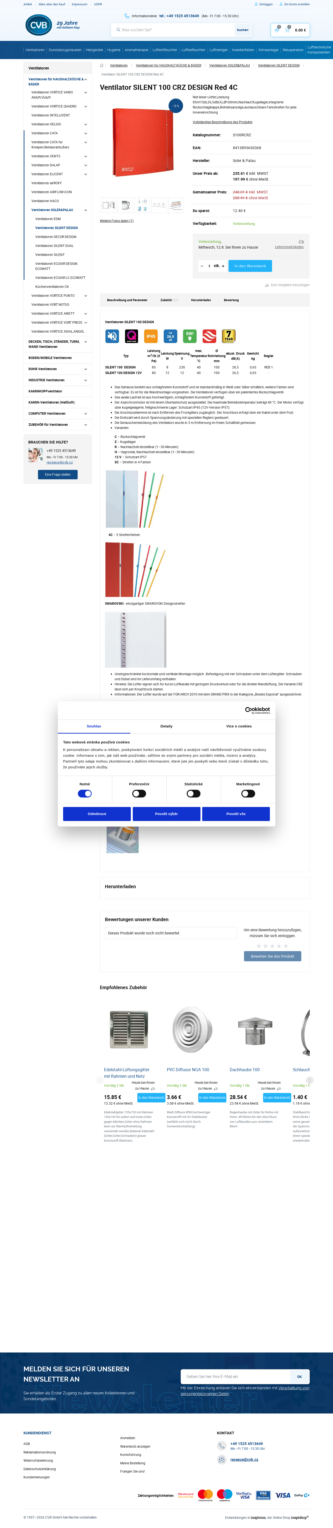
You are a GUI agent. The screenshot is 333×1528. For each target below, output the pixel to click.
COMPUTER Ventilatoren (47, 413)
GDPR (98, 4)
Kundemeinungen (36, 1477)
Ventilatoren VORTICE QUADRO (53, 106)
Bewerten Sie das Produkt (272, 956)
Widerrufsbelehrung (38, 1461)
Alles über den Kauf (52, 4)
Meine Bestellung (132, 1463)
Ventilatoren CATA (44, 133)
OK (299, 1377)
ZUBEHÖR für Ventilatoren (48, 424)
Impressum (79, 4)
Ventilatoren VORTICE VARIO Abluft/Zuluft (52, 94)
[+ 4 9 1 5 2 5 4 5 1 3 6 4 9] (179, 15)
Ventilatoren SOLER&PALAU (52, 210)
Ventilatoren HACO (45, 201)
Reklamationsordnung (39, 1452)
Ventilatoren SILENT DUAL (54, 246)
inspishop (300, 1517)
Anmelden (127, 1438)
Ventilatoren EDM (48, 219)
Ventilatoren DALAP (45, 165)
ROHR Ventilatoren (43, 369)
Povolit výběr (166, 814)
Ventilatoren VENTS (45, 156)
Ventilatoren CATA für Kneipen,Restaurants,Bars (50, 144)
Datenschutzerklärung (39, 1469)
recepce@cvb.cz (60, 462)
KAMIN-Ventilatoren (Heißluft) (52, 402)
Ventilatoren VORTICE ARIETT (52, 313)
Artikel (27, 4)
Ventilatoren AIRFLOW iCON (51, 192)
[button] (288, 244)
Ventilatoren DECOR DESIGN (55, 237)
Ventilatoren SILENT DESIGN (56, 228)
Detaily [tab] (167, 726)
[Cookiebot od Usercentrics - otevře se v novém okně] (249, 710)
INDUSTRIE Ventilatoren (47, 380)
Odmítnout (97, 814)
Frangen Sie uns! (132, 1471)
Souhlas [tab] (94, 726)
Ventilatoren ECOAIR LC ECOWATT (60, 277)
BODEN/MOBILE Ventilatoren (50, 358)
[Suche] (181, 30)
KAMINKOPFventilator (45, 391)
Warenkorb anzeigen (135, 1446)
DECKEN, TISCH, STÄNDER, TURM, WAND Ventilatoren (54, 344)
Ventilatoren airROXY (46, 183)
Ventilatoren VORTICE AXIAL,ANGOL (57, 331)
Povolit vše (235, 814)
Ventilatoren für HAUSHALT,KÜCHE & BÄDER (56, 81)
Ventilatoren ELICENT (47, 174)
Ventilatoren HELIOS (46, 124)
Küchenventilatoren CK (52, 286)
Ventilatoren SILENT (50, 254)
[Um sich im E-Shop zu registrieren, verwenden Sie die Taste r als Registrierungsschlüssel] (297, 4)
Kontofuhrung (130, 1455)
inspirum (260, 1517)
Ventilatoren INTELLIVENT (50, 115)
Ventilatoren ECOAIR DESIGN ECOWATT (56, 266)
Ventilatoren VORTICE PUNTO (52, 295)
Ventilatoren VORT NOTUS (50, 304)
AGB (26, 1444)
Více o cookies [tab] (239, 726)
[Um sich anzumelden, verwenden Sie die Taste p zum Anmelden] (268, 4)
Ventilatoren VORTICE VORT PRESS (56, 322)
